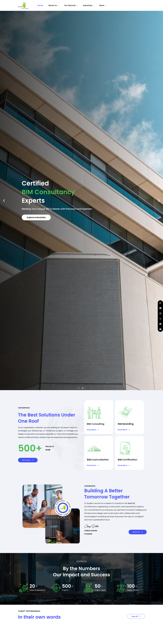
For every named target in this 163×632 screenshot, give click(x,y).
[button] (4, 200)
